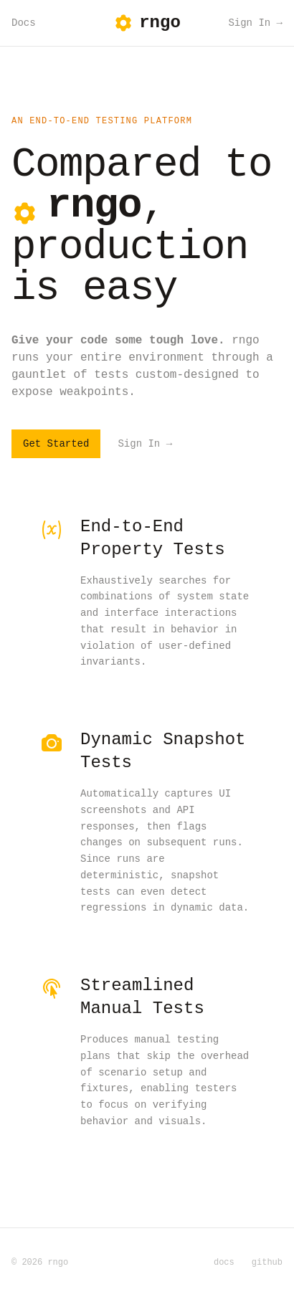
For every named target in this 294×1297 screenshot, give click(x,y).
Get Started (56, 444)
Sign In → (255, 23)
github (267, 1263)
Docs (23, 23)
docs (224, 1263)
